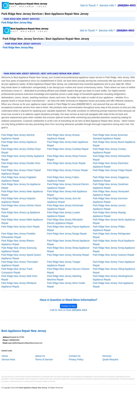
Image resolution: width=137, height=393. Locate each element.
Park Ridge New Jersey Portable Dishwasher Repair (18, 235)
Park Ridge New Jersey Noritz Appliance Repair (114, 221)
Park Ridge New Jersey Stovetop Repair (68, 254)
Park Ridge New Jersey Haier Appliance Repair (22, 193)
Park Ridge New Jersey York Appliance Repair (113, 285)
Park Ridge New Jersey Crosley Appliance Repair (109, 151)
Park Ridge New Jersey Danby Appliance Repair (22, 158)
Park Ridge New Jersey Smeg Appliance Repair (114, 249)
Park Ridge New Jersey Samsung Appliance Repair (18, 249)
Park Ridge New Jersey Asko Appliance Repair (67, 144)
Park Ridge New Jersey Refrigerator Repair (111, 235)
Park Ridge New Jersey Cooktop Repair (68, 149)
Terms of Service (44, 359)
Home (5, 356)
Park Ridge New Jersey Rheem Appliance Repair (17, 242)
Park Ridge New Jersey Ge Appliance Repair (21, 186)
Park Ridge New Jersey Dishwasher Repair (111, 158)
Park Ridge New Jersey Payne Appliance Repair (68, 228)
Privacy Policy (76, 359)
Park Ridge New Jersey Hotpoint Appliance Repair (18, 200)
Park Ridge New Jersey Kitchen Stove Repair (21, 207)
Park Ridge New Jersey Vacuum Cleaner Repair (68, 271)
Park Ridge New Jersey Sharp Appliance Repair (68, 249)
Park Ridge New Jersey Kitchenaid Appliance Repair (65, 207)
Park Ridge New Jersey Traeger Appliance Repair (63, 264)
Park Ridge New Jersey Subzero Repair (113, 254)
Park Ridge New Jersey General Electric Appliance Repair (68, 186)
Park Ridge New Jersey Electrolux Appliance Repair (110, 165)
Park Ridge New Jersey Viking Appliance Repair (114, 271)
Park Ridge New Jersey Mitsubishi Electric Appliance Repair (65, 221)
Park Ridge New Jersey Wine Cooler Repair (66, 285)
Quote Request (110, 359)
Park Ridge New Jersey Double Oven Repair (20, 165)
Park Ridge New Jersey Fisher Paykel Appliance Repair (21, 172)
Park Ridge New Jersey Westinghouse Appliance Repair (113, 278)
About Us (40, 356)
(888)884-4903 (127, 5)
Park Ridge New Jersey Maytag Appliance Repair (109, 214)
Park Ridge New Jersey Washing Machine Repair (64, 278)
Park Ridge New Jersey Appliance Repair (19, 144)
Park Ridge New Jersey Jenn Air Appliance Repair (64, 200)
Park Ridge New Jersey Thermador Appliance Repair (19, 264)
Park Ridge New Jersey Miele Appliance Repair (22, 221)
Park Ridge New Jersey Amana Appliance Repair (63, 137)
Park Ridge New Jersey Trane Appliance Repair (114, 264)
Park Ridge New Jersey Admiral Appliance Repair (17, 137)
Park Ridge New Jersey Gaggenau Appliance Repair (111, 179)
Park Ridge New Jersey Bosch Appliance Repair (114, 144)
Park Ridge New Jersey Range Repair (67, 233)
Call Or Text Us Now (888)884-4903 (68, 310)
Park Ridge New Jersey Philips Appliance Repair (109, 228)
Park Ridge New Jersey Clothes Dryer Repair (21, 151)
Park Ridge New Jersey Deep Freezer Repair (67, 158)
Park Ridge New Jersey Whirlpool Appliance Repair (18, 285)
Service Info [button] (107, 5)
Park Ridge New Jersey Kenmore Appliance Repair (110, 200)
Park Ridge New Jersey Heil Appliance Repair (67, 193)
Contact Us (74, 356)
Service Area (8, 359)
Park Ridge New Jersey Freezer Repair (67, 170)
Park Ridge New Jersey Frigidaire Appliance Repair (18, 179)
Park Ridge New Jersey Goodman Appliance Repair (110, 186)
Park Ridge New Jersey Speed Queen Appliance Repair (21, 256)
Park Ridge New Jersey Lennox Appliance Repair (109, 207)
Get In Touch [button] (88, 5)
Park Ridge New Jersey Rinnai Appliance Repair (68, 242)
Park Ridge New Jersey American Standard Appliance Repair (110, 137)
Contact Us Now (69, 306)
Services (106, 356)
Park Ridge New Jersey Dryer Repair (66, 163)
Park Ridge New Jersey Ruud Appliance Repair (113, 242)
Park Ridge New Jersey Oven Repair (20, 226)
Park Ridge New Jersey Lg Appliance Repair (20, 214)
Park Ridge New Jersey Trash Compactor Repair (16, 271)
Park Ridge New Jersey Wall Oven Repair (19, 278)
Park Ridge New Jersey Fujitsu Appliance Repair (63, 179)
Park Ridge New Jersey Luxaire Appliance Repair (63, 214)
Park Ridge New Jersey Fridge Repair (112, 170)
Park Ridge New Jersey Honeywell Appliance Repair (111, 193)
